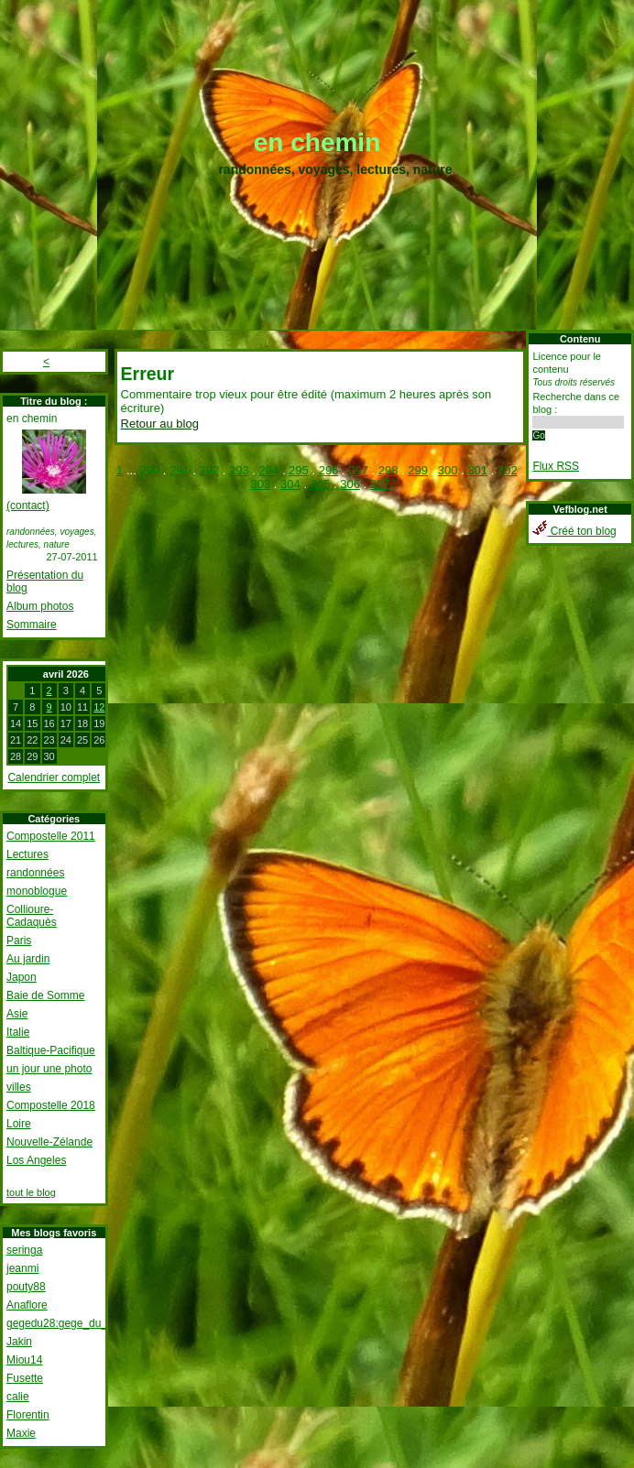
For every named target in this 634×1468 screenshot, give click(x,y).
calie (17, 1396)
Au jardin (27, 958)
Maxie (21, 1433)
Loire (18, 1123)
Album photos (39, 606)
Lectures (27, 854)
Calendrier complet (53, 777)
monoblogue (36, 891)
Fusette (24, 1378)
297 (358, 470)
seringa (24, 1250)
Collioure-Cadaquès (31, 916)
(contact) (27, 505)
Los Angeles (36, 1160)
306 (350, 484)
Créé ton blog (574, 531)
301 (477, 470)
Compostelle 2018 (50, 1105)
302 (507, 470)
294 (269, 470)
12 (98, 706)
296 (329, 470)
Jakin (19, 1341)
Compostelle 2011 (50, 836)
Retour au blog (160, 423)
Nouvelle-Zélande (49, 1142)
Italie (17, 1032)
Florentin (27, 1414)
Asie (16, 1013)
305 (321, 484)
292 (209, 470)
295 (299, 470)
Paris (18, 940)
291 (179, 470)
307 (380, 484)
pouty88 (26, 1286)
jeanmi (22, 1268)
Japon (21, 977)
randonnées (35, 872)
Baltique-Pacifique (50, 1050)
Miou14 (24, 1360)
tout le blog (31, 1192)
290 (149, 470)
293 (239, 470)
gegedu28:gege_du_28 (62, 1323)
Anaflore (27, 1305)
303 (261, 484)
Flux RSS (555, 466)
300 (448, 470)
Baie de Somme (45, 995)
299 (418, 470)
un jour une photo (49, 1068)
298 (388, 470)
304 (290, 484)
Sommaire (31, 624)
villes (18, 1087)
